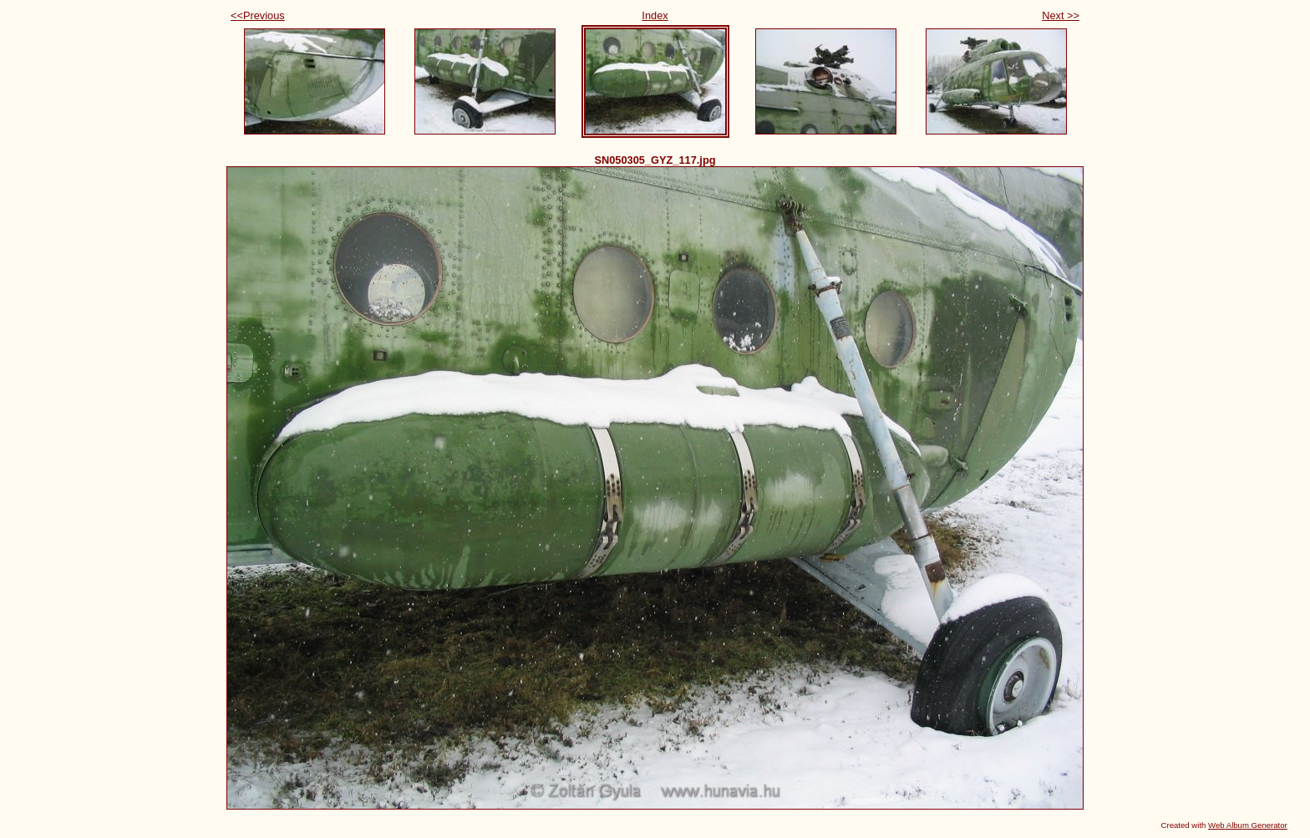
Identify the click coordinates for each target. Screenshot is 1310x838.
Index (655, 15)
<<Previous (258, 15)
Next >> (1060, 15)
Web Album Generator (1247, 825)
